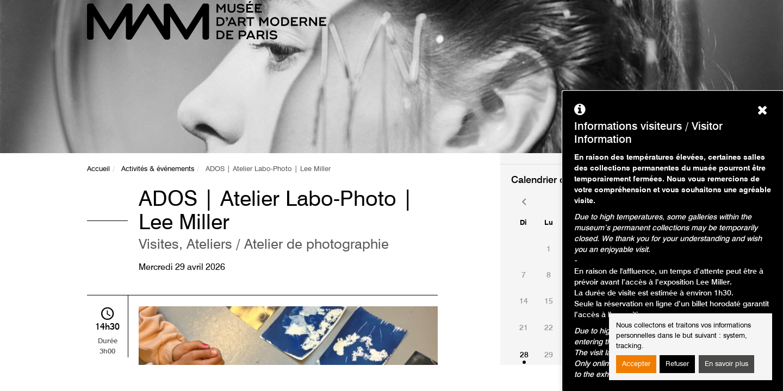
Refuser (677, 364)
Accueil (98, 169)
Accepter (636, 364)
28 (524, 355)
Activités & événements (157, 169)
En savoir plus (726, 364)
